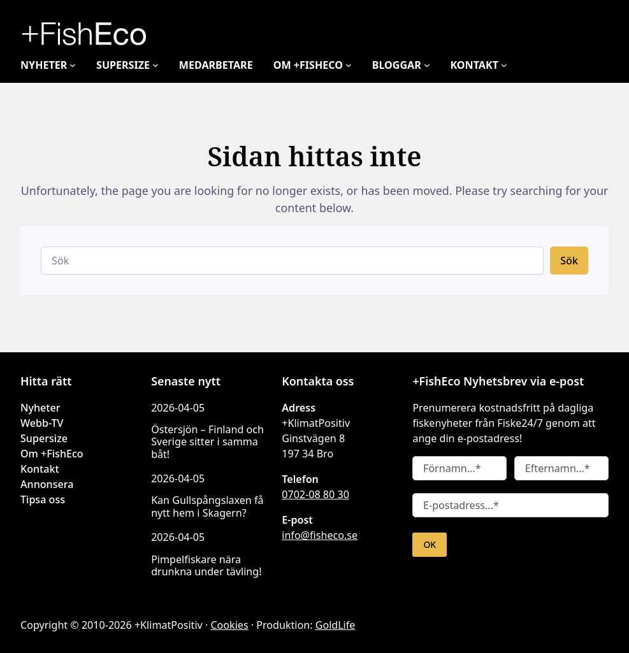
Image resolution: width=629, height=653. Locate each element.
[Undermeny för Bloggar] (443, 65)
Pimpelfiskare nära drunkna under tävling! (201, 565)
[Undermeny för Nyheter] (75, 65)
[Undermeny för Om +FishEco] (362, 65)
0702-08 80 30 (315, 494)
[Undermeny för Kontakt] (522, 65)
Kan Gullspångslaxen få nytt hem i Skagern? (205, 506)
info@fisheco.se (318, 535)
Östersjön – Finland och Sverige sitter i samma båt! (205, 442)
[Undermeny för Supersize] (162, 65)
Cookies (221, 625)
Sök (569, 260)
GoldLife (322, 625)
